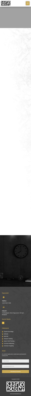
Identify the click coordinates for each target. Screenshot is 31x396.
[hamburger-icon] (28, 3)
